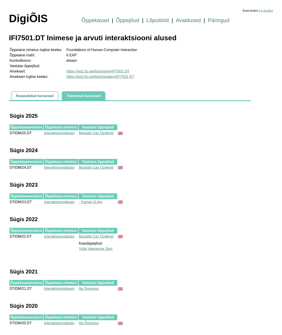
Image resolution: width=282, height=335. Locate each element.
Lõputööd (157, 20)
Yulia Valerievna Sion (95, 249)
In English (267, 10)
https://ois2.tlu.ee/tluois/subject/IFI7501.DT (100, 77)
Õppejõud (127, 20)
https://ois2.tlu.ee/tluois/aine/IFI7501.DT (98, 71)
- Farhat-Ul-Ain (90, 202)
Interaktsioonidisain (59, 133)
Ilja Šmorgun (89, 288)
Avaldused (188, 20)
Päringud (218, 20)
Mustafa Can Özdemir (96, 133)
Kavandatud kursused (34, 96)
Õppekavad (95, 20)
